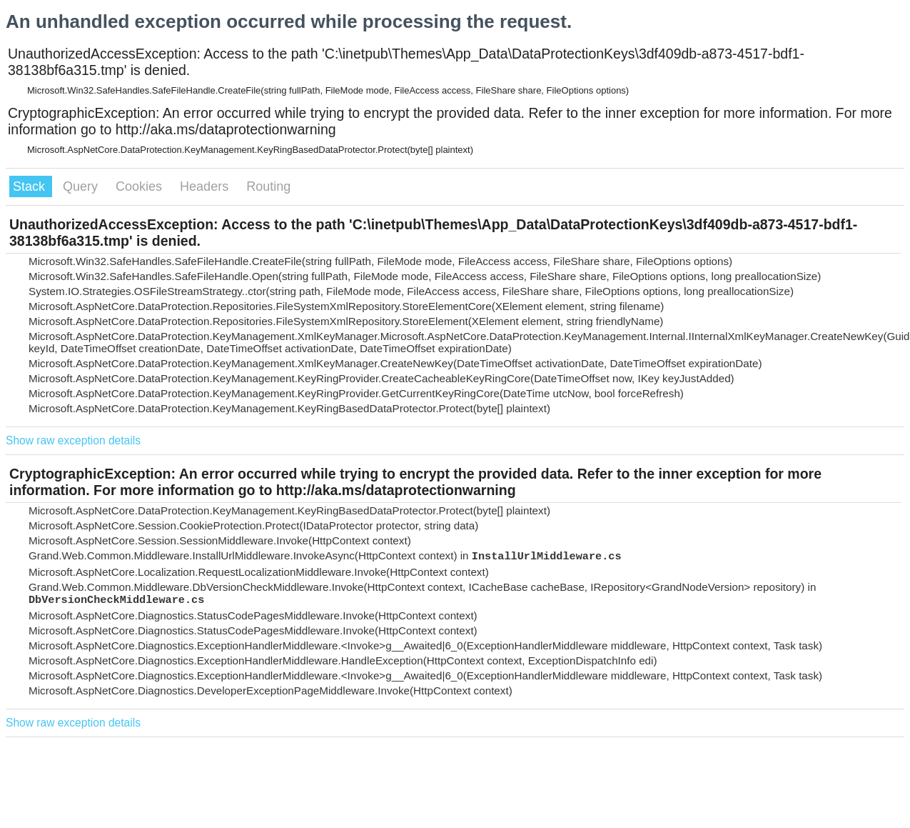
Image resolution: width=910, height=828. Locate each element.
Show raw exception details (73, 440)
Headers (206, 186)
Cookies (141, 186)
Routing (268, 186)
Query (82, 186)
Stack (31, 186)
